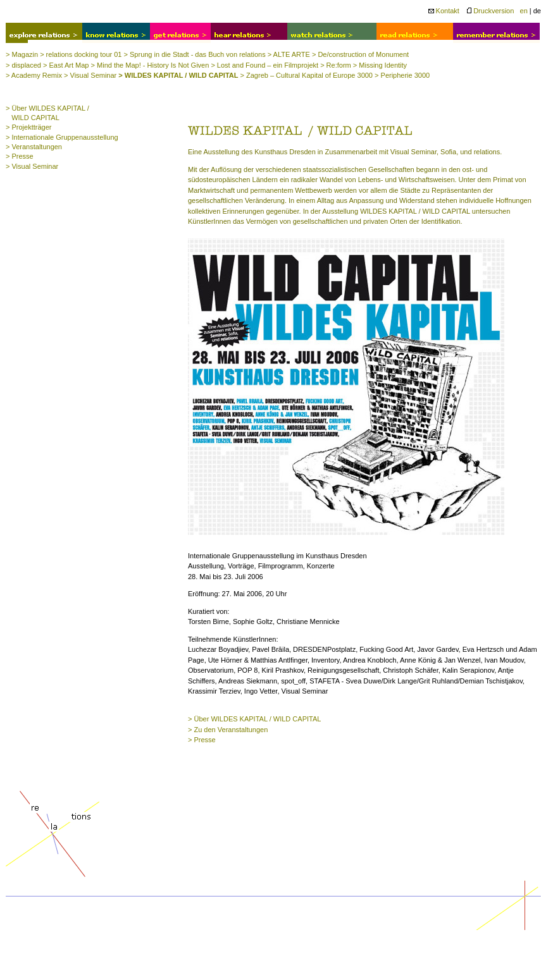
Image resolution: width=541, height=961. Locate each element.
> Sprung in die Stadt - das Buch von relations (195, 54)
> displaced (23, 65)
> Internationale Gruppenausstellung (62, 137)
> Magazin (22, 54)
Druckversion (490, 11)
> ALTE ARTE (289, 54)
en (524, 11)
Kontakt (443, 11)
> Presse (20, 156)
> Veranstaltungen (34, 146)
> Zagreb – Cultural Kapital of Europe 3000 (306, 75)
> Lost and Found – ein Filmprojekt (264, 65)
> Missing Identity (380, 65)
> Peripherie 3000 (402, 75)
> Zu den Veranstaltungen (228, 729)
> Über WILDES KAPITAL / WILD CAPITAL (254, 719)
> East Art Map (66, 65)
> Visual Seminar (90, 75)
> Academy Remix (34, 75)
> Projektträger (28, 127)
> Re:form (335, 65)
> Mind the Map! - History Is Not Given (150, 65)
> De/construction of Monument (360, 54)
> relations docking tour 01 (80, 54)
